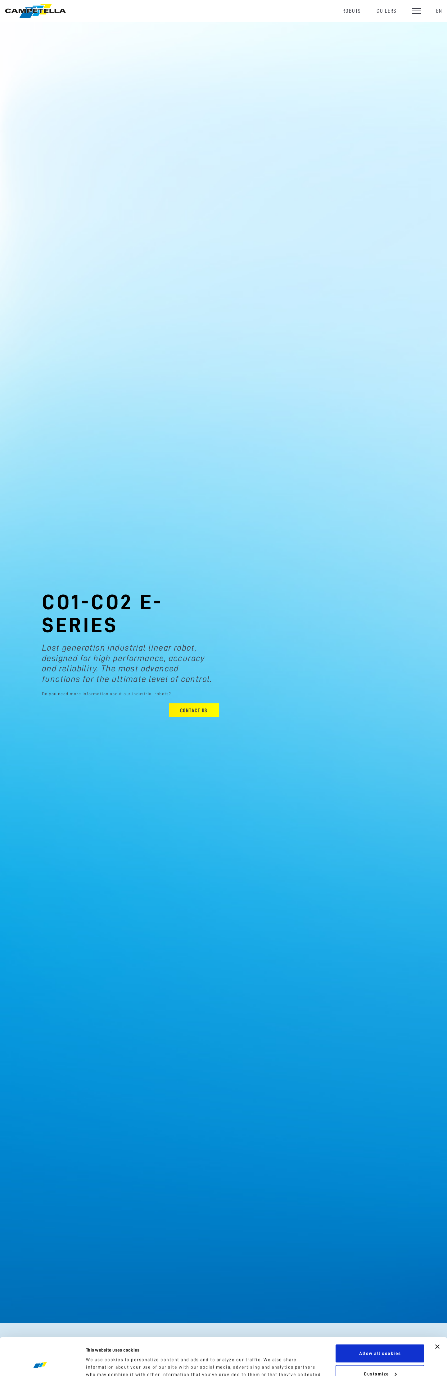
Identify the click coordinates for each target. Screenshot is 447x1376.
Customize (380, 1338)
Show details (101, 1363)
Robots (351, 11)
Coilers (387, 11)
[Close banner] (437, 1311)
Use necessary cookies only (379, 1358)
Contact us (194, 710)
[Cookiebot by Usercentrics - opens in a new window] (40, 1364)
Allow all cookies (380, 1318)
